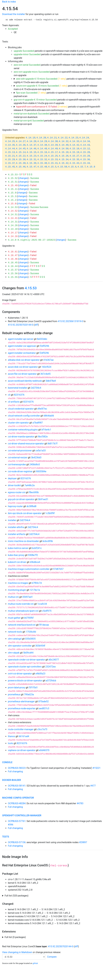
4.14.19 (30, 138)
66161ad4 (24, 736)
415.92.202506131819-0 (70, 321)
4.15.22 (21, 156)
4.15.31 (31, 159)
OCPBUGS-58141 (17, 785)
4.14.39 (53, 145)
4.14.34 (85, 141)
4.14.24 (84, 138)
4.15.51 (13, 182)
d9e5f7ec (42, 408)
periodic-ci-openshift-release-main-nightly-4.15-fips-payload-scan (56, 94)
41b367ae (48, 360)
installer (12, 520)
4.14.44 (10, 148)
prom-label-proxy (16, 687)
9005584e (41, 471)
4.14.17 (13, 232)
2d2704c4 (36, 387)
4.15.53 (13, 174)
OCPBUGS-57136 (17, 842)
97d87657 (58, 569)
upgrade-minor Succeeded (27, 54)
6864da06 (49, 415)
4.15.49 (13, 185)
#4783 (80, 803)
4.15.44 (85, 163)
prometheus (14, 694)
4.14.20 (41, 138)
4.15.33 (53, 159)
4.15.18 (64, 152)
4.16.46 (13, 259)
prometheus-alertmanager (21, 701)
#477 (93, 785)
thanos (11, 736)
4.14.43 (85, 145)
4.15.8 (91, 167)
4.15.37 (10, 163)
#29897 (83, 842)
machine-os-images (18, 583)
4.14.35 (10, 145)
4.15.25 (53, 156)
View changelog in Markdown (17, 952)
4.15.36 (85, 159)
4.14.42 (74, 145)
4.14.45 (21, 148)
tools (10, 743)
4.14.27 (21, 141)
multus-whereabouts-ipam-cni (23, 610)
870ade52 (43, 701)
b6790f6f (28, 617)
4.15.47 (31, 167)
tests (5, 836)
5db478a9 (51, 380)
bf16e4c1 (46, 429)
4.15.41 (53, 163)
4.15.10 (74, 148)
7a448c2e (30, 485)
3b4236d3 (36, 457)
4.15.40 (42, 163)
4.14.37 (31, 145)
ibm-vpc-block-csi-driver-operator (25, 513)
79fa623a (29, 694)
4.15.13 (10, 152)
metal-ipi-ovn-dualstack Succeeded (31, 113)
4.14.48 (42, 148)
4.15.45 (10, 167)
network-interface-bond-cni (21, 624)
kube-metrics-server (18, 548)
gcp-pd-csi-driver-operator (21, 499)
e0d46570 (44, 750)
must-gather (14, 617)
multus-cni (13, 597)
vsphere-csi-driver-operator (21, 750)
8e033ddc (42, 339)
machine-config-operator (18, 797)
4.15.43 (74, 163)
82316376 (19, 394)
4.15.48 (42, 167)
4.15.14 (21, 152)
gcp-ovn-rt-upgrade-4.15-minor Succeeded (35, 99)
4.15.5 (52, 167)
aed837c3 (44, 708)
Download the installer (13, 14)
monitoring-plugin (17, 590)
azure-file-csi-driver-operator (22, 373)
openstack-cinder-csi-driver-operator (26, 659)
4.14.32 (64, 141)
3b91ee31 (43, 499)
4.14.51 (13, 214)
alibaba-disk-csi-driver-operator (24, 360)
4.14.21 (52, 138)
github (35, 963)
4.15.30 (21, 159)
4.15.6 (72, 167)
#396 (10, 824)
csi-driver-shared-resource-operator (26, 443)
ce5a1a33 (40, 450)
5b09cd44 (28, 652)
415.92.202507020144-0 (20, 324)
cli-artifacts (13, 401)
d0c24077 (54, 659)
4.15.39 (31, 163)
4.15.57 (13, 270)
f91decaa (44, 624)
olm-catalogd (14, 638)
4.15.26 (64, 156)
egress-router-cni (16, 492)
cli (9, 394)
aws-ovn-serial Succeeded (27, 64)
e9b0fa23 (40, 673)
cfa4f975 (46, 610)
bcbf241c (37, 548)
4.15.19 (74, 152)
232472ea (50, 666)
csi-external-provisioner (20, 450)
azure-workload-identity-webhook (25, 380)
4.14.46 (31, 148)
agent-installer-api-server (20, 339)
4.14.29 (42, 141)
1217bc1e (35, 590)
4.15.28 (85, 156)
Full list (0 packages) (15, 937)
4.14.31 (13, 222)
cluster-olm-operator (18, 422)
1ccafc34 (42, 604)
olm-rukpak (13, 652)
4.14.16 (13, 236)
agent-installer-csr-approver (22, 346)
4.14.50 (64, 148)
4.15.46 (21, 167)
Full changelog (15, 771)
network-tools (15, 631)
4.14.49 (53, 148)
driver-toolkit (14, 485)
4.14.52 (13, 211)
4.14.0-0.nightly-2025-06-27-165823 (31, 240)
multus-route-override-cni (21, 604)
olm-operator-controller (20, 645)
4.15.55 (13, 277)
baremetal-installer (17, 387)
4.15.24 (42, 156)
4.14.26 (13, 225)
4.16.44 (13, 266)
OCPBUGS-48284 (17, 803)
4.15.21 (10, 156)
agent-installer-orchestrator (22, 353)
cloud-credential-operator (21, 408)
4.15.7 (81, 167)
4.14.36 (21, 145)
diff (36, 324)
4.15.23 (31, 156)
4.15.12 (85, 148)
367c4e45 (45, 373)
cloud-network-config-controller (24, 415)
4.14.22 (63, 138)
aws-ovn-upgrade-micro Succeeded (32, 71)
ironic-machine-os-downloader (23, 541)
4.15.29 (10, 159)
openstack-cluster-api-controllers (25, 666)
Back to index (9, 1)
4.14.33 (74, 141)
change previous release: (48, 952)
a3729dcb (51, 680)
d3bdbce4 (35, 562)
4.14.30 (53, 141)
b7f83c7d (37, 583)
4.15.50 (62, 167)
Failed (33, 185)
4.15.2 (12, 200)
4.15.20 (85, 152)
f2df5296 (44, 346)
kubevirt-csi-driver (17, 562)
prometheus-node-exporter (21, 708)
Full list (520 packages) (16, 895)
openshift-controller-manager (21, 815)
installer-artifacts (16, 534)
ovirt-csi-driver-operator (20, 673)
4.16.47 (13, 255)
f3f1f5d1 (33, 687)
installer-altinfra (16, 527)
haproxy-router (15, 506)
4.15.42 (64, 163)
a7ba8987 (37, 422)
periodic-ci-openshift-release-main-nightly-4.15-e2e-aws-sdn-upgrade (58, 80)
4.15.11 (13, 189)
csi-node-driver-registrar (20, 471)
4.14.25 (10, 141)
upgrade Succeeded (24, 51)
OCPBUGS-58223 (17, 768)
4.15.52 (13, 178)
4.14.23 (73, 138)
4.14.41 (13, 218)
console (7, 762)
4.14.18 (13, 229)
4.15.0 (12, 203)
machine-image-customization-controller (28, 569)
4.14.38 (42, 145)
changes (23, 178)
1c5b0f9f (50, 513)
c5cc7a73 (42, 729)
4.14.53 (13, 207)
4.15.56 (13, 273)
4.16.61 (13, 251)
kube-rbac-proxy (16, 555)
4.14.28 (31, 141)
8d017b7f (53, 443)
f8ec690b (34, 492)
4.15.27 (74, 156)
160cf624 (46, 367)
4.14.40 (64, 145)
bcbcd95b (48, 541)
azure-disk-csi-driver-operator (23, 367)
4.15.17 (53, 152)
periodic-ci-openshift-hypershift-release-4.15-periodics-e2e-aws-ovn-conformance (57, 108)
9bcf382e (43, 436)
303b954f (40, 645)
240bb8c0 (35, 464)
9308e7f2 (33, 555)
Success (34, 178)
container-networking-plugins (23, 429)
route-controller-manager (20, 729)
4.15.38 (21, 163)
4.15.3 (12, 196)
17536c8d (31, 631)
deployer (12, 478)
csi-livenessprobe (17, 464)
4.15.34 (64, 159)
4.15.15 (31, 152)
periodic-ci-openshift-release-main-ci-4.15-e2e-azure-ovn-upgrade (56, 87)
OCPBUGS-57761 (17, 821)
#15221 (97, 768)
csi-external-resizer (17, 457)
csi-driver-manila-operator (21, 436)
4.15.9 (12, 193)
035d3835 (30, 638)
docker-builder (11, 780)
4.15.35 (74, 159)
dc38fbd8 (31, 506)
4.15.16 (42, 152)
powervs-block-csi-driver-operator (25, 680)
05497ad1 (27, 597)
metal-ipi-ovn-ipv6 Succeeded (29, 120)
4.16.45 (13, 262)
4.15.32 (42, 159)
